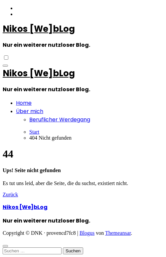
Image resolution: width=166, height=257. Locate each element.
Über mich (29, 111)
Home (24, 103)
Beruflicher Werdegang (59, 119)
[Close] (5, 246)
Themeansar (118, 233)
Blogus (87, 233)
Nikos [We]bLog (39, 29)
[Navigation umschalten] (5, 66)
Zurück (10, 194)
